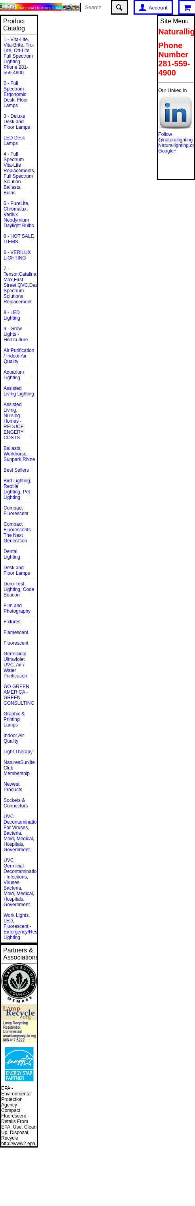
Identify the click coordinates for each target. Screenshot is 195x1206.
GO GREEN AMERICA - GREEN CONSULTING (19, 695)
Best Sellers (16, 470)
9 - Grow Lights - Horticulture (16, 334)
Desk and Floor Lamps (17, 570)
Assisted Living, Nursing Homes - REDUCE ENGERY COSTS (14, 421)
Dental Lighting (12, 554)
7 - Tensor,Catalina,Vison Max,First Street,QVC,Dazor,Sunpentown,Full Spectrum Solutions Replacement (20, 285)
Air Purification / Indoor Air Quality (19, 356)
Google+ (167, 151)
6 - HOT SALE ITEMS (19, 239)
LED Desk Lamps (14, 140)
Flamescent (16, 632)
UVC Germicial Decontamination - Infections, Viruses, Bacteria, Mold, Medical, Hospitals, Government (20, 882)
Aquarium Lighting (14, 374)
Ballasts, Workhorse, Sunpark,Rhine (19, 454)
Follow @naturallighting (175, 137)
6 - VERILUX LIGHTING (17, 255)
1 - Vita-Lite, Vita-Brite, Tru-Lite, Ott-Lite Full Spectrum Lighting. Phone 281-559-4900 (19, 56)
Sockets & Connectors (16, 803)
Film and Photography (17, 608)
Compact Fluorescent (16, 510)
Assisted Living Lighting (19, 391)
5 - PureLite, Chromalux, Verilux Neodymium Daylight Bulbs (19, 214)
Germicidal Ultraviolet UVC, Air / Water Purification (15, 665)
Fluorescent (16, 643)
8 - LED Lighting (12, 315)
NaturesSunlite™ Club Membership (20, 768)
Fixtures (12, 622)
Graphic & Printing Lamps (14, 719)
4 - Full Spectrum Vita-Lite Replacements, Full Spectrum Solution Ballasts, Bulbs (19, 173)
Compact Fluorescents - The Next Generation (19, 532)
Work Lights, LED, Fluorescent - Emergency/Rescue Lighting (20, 926)
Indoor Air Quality (14, 738)
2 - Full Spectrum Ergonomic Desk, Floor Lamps (16, 94)
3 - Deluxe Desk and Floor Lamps (17, 121)
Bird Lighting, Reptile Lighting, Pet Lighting (17, 489)
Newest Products (13, 786)
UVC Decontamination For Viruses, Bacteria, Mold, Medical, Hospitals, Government (20, 833)
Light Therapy (18, 751)
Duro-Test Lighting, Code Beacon (19, 589)
